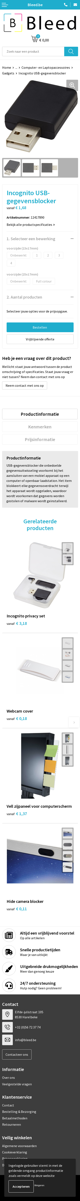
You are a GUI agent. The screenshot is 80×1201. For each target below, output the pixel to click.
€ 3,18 (17, 623)
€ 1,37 (17, 813)
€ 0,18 (17, 718)
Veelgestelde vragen (17, 1084)
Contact (8, 1105)
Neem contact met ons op (25, 385)
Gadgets (8, 73)
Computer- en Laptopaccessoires (46, 67)
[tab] (40, 414)
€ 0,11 (17, 908)
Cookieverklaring (14, 1152)
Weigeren (39, 1185)
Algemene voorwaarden (19, 1146)
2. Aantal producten (24, 297)
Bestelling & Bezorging (19, 1111)
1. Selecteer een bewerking (31, 238)
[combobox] (33, 51)
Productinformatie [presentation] (40, 414)
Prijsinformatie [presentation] (40, 439)
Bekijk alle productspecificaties (31, 224)
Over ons (8, 1077)
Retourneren (11, 1124)
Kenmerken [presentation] (39, 427)
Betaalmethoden (14, 1118)
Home (6, 67)
